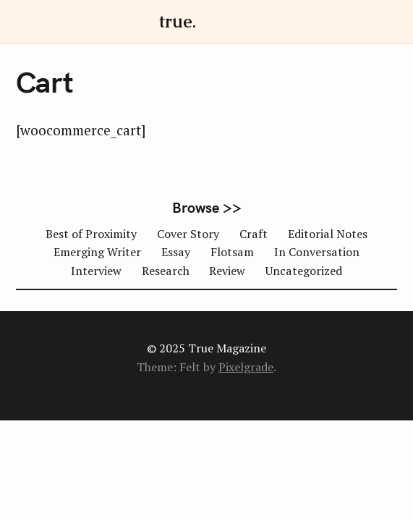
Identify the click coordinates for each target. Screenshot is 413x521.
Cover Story (188, 234)
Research (166, 271)
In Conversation (316, 252)
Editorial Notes (327, 234)
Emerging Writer (97, 252)
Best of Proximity (91, 234)
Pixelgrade (245, 367)
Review (227, 271)
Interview (96, 271)
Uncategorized (303, 271)
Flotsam (232, 252)
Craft (253, 234)
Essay (175, 252)
